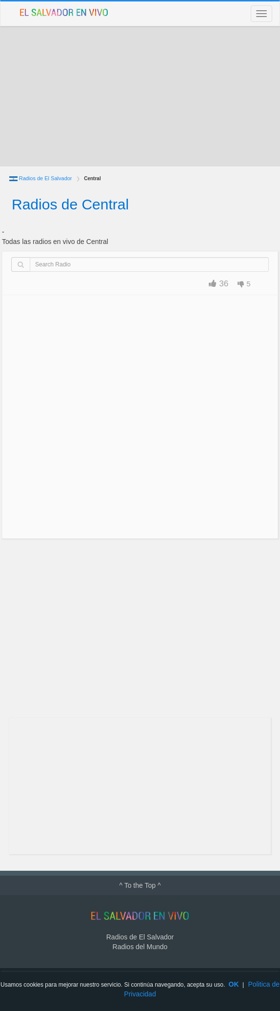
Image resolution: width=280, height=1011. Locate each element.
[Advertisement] (140, 96)
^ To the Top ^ (139, 885)
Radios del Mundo (140, 947)
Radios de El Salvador (45, 178)
